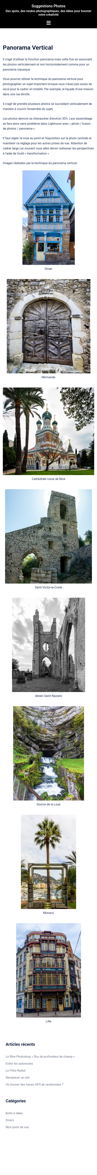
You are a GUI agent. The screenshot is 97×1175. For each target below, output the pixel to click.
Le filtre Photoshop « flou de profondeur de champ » (40, 1056)
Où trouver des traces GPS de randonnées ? (34, 1084)
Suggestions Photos (48, 6)
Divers (10, 1120)
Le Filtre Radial (15, 1070)
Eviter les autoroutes (19, 1063)
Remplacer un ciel (17, 1077)
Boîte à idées (14, 1113)
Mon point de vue (17, 1127)
